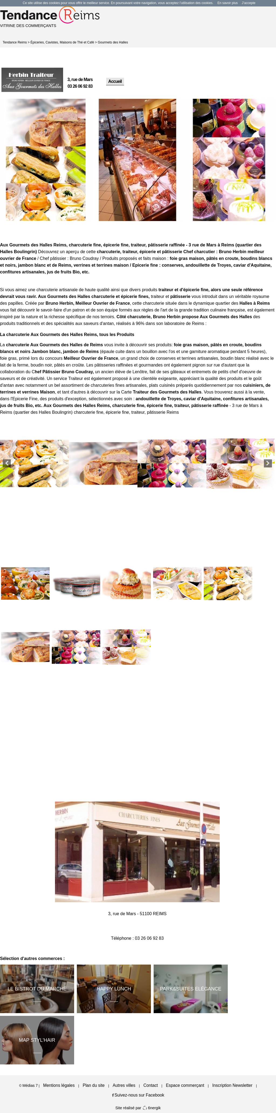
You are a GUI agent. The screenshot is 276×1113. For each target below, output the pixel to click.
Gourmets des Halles (113, 42)
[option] (46, 160)
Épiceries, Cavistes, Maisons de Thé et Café (62, 42)
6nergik (151, 1108)
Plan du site (94, 1085)
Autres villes (124, 1085)
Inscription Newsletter (232, 1085)
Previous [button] (7, 463)
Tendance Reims (15, 42)
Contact (150, 1085)
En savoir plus (228, 3)
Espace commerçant (185, 1085)
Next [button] (268, 463)
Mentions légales (59, 1085)
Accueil (115, 81)
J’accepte (249, 3)
